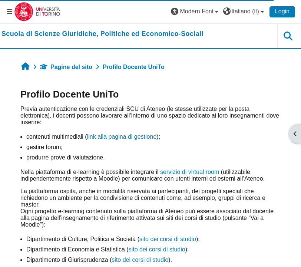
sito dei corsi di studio (167, 239)
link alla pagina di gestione (122, 137)
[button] (195, 11)
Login (282, 11)
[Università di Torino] (37, 11)
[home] (102, 34)
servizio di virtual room (189, 172)
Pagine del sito (66, 67)
